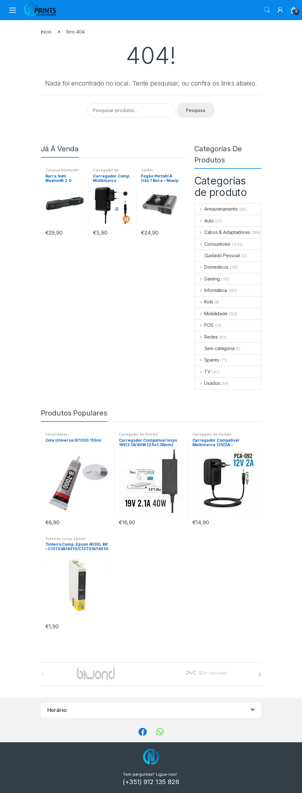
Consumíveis (212, 244)
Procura (266, 9)
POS (204, 325)
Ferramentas (56, 434)
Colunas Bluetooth (62, 170)
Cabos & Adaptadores (222, 232)
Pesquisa (195, 110)
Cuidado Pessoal (217, 255)
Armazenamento (216, 209)
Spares (207, 360)
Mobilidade (211, 313)
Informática (211, 290)
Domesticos (211, 267)
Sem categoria (215, 348)
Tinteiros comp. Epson (65, 538)
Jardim (147, 170)
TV (203, 371)
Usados (207, 383)
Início (46, 31)
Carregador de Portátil (105, 172)
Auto (204, 220)
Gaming (207, 278)
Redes (206, 337)
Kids (204, 301)
